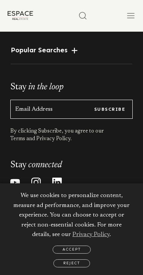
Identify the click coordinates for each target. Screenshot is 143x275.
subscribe (109, 109)
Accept (72, 249)
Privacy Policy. (53, 139)
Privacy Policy (90, 234)
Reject (71, 263)
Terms (18, 139)
